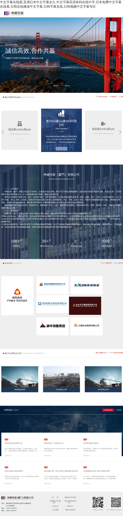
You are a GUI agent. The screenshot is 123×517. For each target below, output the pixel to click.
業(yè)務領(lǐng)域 (70, 488)
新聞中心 (70, 492)
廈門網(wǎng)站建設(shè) (114, 505)
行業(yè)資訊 (108, 396)
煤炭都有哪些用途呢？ (91, 429)
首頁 (56, 484)
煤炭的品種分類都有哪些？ (14, 457)
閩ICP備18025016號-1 (46, 505)
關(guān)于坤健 (70, 484)
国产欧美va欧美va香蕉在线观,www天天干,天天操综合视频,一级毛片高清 (91, 514)
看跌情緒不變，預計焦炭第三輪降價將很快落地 (61, 457)
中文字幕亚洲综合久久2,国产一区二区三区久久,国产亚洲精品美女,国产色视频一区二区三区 (32, 514)
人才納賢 (55, 496)
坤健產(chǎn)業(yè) (55, 488)
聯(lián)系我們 (70, 496)
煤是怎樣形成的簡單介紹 (13, 429)
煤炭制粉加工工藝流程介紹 (53, 429)
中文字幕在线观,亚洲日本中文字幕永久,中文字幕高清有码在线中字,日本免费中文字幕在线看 (33, 511)
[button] (3, 55)
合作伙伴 (55, 492)
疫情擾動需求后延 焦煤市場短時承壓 (96, 457)
